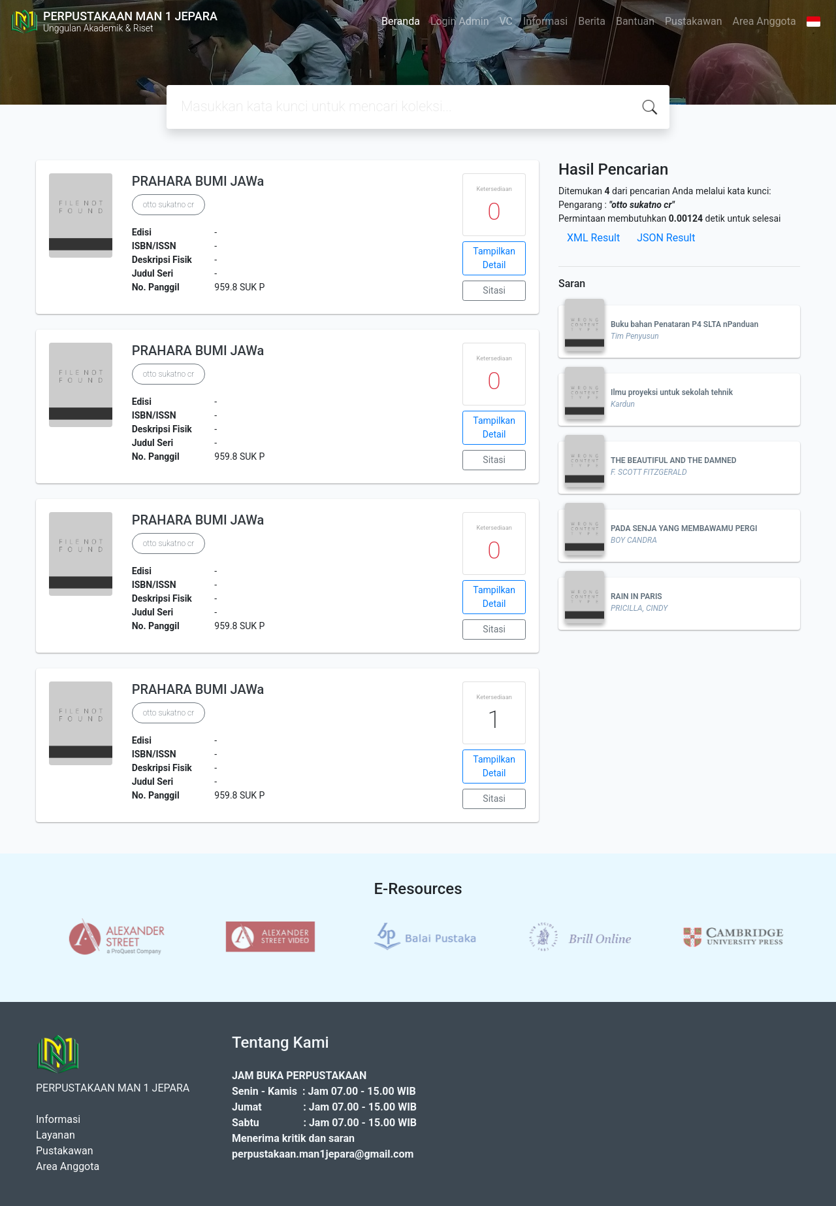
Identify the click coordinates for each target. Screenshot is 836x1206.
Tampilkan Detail (494, 258)
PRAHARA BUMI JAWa (198, 181)
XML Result (593, 238)
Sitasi (494, 290)
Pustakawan (693, 21)
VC (506, 21)
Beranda (400, 21)
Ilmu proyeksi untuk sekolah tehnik (672, 392)
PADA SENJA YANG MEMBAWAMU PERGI (684, 528)
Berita (591, 21)
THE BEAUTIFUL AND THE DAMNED (673, 460)
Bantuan (635, 21)
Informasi (545, 21)
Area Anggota (764, 21)
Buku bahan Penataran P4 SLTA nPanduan (684, 324)
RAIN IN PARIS (636, 596)
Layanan (55, 1135)
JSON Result (666, 238)
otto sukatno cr (169, 204)
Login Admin (459, 21)
